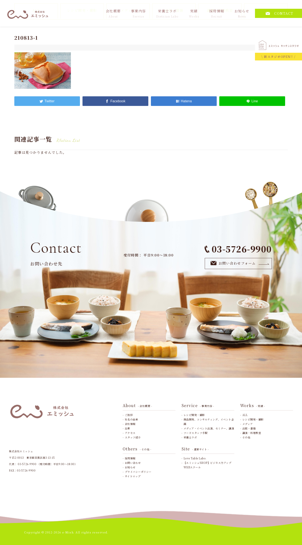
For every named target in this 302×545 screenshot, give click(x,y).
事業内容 (138, 13)
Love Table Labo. (195, 458)
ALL (245, 415)
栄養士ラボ (167, 13)
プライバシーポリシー (138, 471)
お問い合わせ (133, 462)
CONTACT (279, 13)
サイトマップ (133, 476)
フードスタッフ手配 (196, 433)
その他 (246, 437)
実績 (194, 13)
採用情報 (216, 13)
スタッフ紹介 (133, 437)
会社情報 (130, 424)
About (137, 405)
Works (252, 405)
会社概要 (113, 13)
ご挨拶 (129, 415)
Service (197, 405)
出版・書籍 (249, 428)
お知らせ (241, 13)
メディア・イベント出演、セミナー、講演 (209, 428)
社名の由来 (131, 419)
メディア (247, 424)
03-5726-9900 (238, 249)
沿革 (127, 428)
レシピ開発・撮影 (194, 415)
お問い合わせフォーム (240, 263)
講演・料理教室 (251, 433)
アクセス (130, 433)
